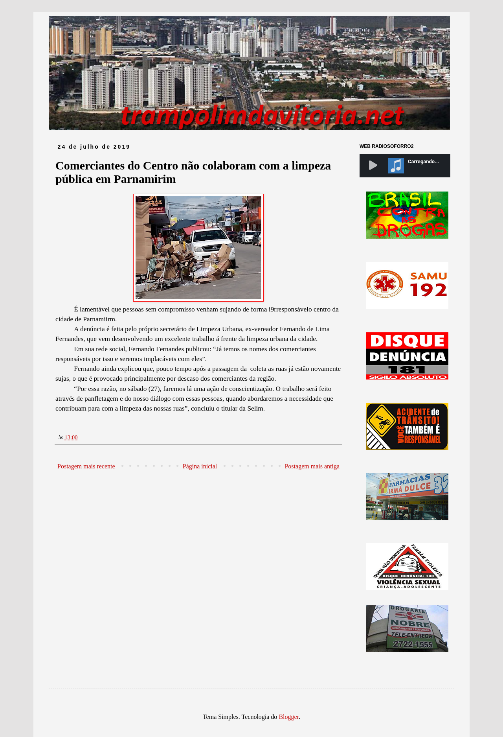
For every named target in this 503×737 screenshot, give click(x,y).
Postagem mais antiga (312, 466)
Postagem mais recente (86, 466)
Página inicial (200, 466)
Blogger (289, 716)
